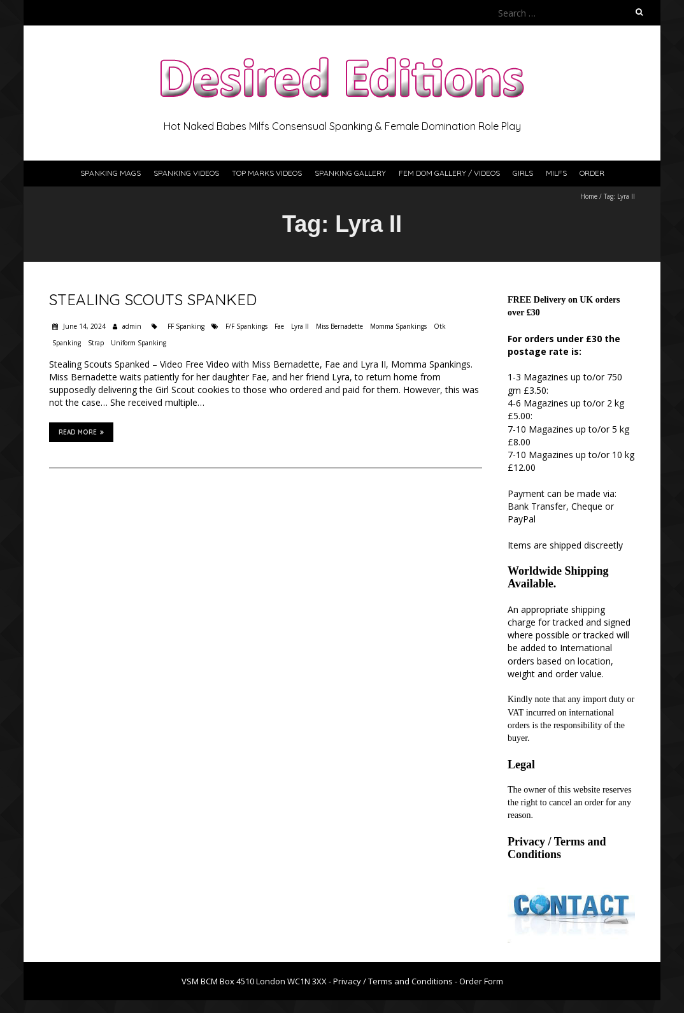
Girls (523, 173)
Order (592, 173)
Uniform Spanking (138, 342)
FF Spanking (185, 326)
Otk (440, 326)
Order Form (481, 981)
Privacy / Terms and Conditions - (396, 981)
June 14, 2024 (83, 326)
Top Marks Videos (267, 173)
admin (131, 326)
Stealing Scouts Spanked (153, 299)
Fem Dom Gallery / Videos (449, 173)
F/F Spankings (246, 326)
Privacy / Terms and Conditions (557, 848)
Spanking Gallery (350, 173)
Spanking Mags (110, 173)
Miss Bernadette (339, 326)
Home (588, 196)
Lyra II (300, 326)
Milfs (556, 173)
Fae (279, 326)
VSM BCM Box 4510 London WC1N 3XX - (257, 981)
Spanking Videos (186, 173)
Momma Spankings (398, 326)
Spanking (66, 342)
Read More (81, 432)
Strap (96, 342)
